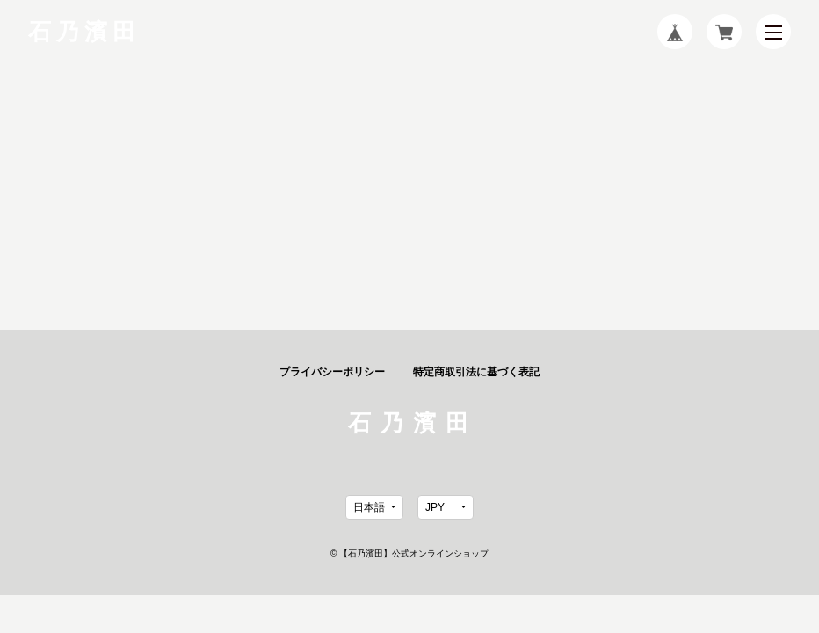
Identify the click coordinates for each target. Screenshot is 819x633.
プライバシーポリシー (332, 372)
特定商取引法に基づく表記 (476, 372)
